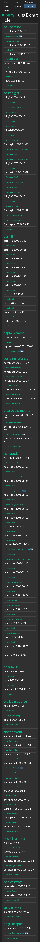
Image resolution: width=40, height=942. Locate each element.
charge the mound (17, 410)
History (6, 10)
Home (5, 2)
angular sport (14, 924)
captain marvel (14, 333)
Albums (30, 6)
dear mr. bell (13, 667)
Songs (5, 6)
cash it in (10, 236)
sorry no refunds (16, 358)
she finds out (13, 732)
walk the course (15, 701)
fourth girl (11, 93)
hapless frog (13, 882)
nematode (11, 453)
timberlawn (12, 907)
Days (16, 2)
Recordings (29, 2)
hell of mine (12, 27)
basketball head (15, 838)
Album (8, 14)
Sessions (18, 6)
